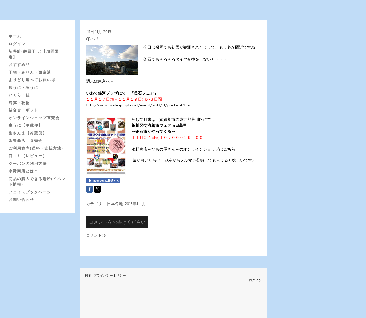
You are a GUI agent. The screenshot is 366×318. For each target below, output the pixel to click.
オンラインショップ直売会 (34, 118)
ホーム (15, 36)
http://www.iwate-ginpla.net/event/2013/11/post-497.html (139, 105)
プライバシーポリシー (109, 275)
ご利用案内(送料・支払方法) (36, 148)
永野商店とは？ (23, 171)
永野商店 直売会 (26, 140)
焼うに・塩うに (23, 87)
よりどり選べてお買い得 (32, 80)
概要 (88, 275)
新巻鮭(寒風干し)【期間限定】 (34, 54)
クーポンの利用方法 (28, 163)
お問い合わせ (21, 199)
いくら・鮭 (19, 95)
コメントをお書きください (117, 222)
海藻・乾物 (19, 103)
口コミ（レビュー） (28, 156)
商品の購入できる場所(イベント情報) (37, 182)
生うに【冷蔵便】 (26, 125)
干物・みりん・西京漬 (30, 72)
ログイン (17, 44)
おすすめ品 (19, 64)
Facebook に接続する (103, 181)
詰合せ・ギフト (23, 110)
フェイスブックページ (30, 192)
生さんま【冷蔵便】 (28, 133)
